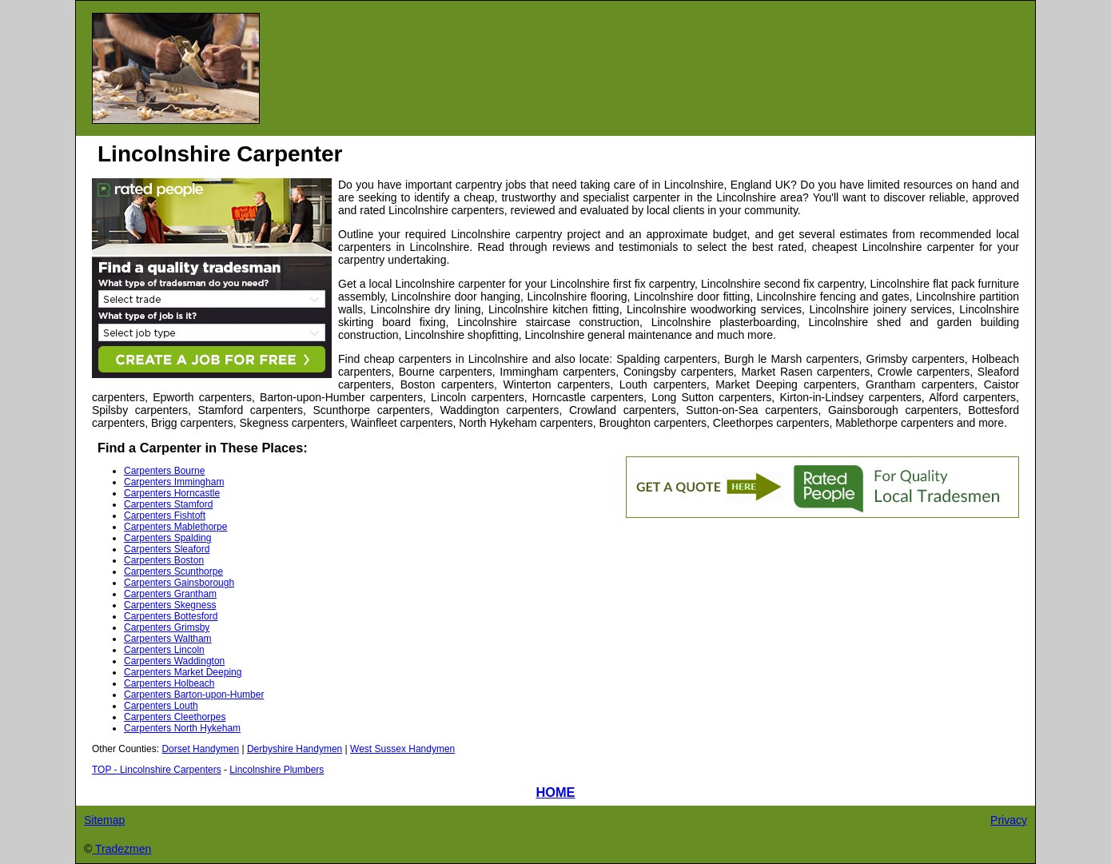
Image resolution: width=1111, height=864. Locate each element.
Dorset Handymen (200, 749)
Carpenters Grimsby (166, 627)
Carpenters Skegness (170, 605)
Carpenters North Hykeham (182, 728)
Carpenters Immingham (174, 482)
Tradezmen (121, 848)
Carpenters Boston (164, 560)
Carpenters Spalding (167, 537)
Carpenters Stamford (168, 504)
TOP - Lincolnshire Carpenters (156, 769)
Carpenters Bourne (164, 470)
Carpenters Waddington (174, 661)
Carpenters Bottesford (170, 616)
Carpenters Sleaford (166, 549)
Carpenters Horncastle (172, 493)
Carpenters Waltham (168, 638)
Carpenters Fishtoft (164, 515)
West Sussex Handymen (402, 749)
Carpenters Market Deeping (182, 672)
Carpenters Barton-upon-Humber (194, 694)
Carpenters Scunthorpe (173, 571)
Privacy (1008, 820)
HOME (555, 792)
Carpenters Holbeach (169, 683)
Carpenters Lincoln (164, 649)
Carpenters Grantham (170, 593)
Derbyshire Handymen (294, 749)
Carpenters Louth (161, 705)
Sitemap (104, 820)
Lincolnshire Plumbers (276, 769)
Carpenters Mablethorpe (175, 526)
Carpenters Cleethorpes (174, 717)
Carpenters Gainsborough (179, 582)
